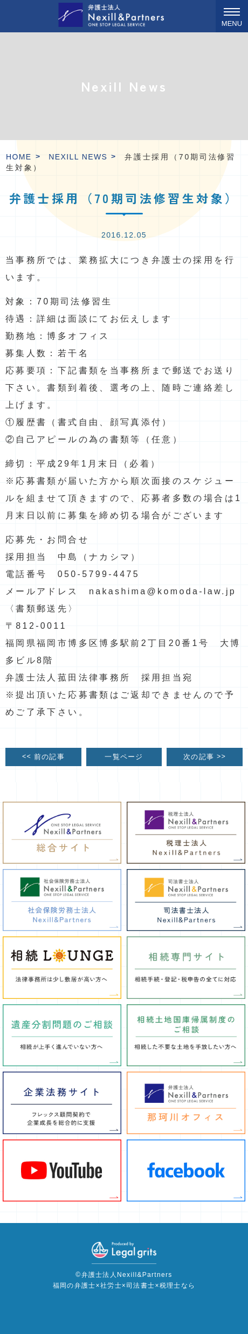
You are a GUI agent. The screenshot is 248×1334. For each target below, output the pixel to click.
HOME (19, 156)
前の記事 (43, 757)
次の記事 (204, 757)
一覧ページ (124, 757)
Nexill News (78, 156)
